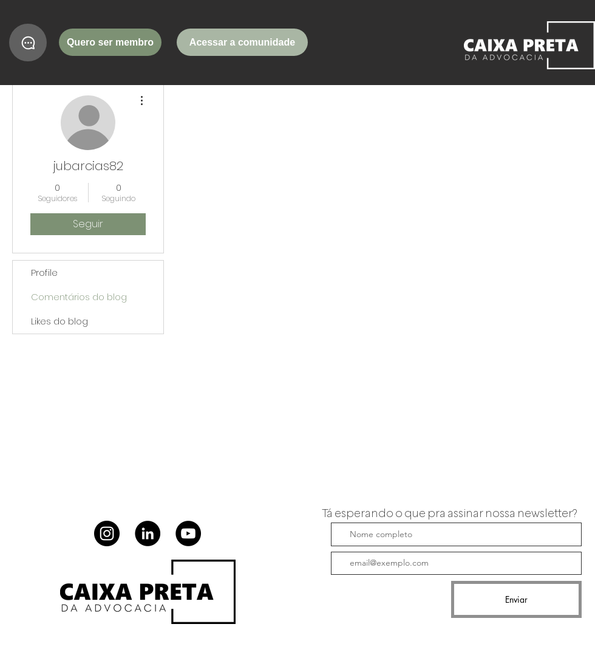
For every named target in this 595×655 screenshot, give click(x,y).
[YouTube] (188, 533)
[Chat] (28, 42)
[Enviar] (516, 599)
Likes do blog (59, 321)
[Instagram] (107, 533)
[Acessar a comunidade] (242, 42)
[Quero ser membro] (110, 42)
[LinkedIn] (147, 533)
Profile (44, 272)
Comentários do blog (79, 296)
